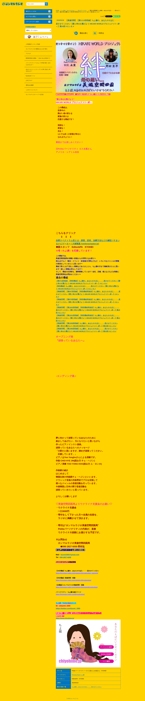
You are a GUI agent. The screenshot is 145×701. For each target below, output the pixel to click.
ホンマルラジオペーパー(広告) (34, 94)
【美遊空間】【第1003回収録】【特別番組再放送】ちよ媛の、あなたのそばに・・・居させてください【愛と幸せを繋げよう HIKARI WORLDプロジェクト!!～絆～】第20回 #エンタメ (88, 310)
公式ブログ (29, 80)
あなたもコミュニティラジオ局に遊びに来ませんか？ (38, 70)
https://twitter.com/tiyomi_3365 (68, 608)
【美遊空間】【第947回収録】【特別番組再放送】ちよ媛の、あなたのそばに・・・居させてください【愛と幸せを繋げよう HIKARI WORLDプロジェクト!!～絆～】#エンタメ (88, 294)
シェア (102, 16)
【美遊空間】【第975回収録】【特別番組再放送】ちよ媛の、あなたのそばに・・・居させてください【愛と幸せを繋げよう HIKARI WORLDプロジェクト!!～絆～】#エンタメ (88, 302)
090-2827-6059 (65, 557)
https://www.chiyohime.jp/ (65, 618)
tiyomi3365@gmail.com (70, 555)
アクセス (28, 53)
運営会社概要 (30, 85)
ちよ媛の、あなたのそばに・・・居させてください (74, 10)
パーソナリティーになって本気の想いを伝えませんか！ (38, 63)
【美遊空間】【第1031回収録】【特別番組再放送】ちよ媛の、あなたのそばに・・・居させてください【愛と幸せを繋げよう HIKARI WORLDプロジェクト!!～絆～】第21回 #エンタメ (88, 318)
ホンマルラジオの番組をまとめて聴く (37, 49)
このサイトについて (31, 90)
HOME (57, 10)
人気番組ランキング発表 (33, 44)
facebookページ (30, 76)
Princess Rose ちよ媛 (78, 675)
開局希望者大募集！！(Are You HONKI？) (38, 58)
